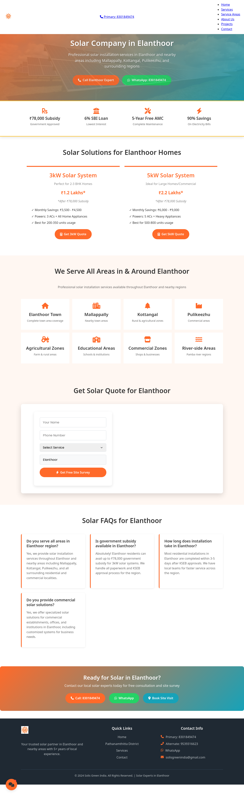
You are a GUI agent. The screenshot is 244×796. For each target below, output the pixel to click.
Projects (227, 24)
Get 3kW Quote (73, 234)
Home (225, 4)
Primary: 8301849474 (181, 737)
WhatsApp (124, 698)
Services (227, 9)
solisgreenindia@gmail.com (185, 757)
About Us (227, 19)
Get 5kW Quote (171, 234)
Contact (226, 29)
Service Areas (230, 14)
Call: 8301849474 (85, 698)
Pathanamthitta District (122, 744)
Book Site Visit (160, 698)
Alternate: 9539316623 (182, 744)
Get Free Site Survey (73, 472)
